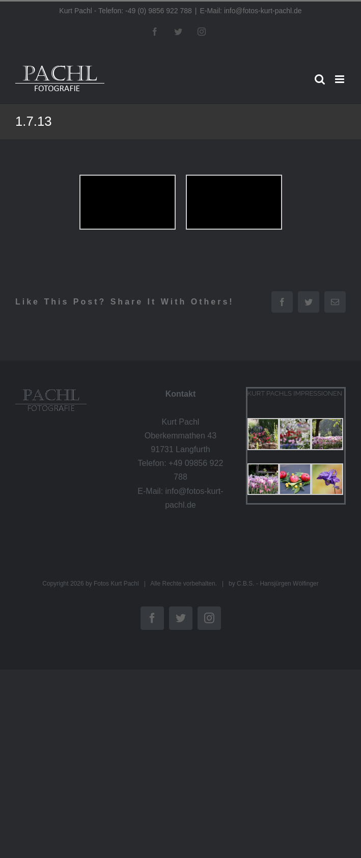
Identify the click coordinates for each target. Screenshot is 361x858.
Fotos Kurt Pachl (116, 583)
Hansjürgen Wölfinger (289, 583)
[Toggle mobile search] (320, 79)
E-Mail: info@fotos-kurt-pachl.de (250, 11)
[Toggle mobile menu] (340, 79)
